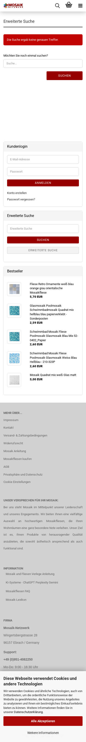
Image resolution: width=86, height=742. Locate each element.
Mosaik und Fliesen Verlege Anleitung (30, 574)
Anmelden (43, 183)
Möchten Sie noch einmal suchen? (25, 55)
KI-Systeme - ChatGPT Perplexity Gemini (32, 582)
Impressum (10, 420)
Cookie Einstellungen (17, 482)
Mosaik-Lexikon (16, 599)
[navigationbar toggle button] (80, 6)
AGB (6, 466)
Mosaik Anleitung (14, 451)
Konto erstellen (17, 193)
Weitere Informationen (43, 733)
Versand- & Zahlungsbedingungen (25, 435)
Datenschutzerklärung (28, 712)
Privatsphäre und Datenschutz (22, 474)
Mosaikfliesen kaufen (17, 459)
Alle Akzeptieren (43, 721)
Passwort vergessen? (21, 199)
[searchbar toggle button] (57, 6)
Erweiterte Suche (43, 250)
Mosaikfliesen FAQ (18, 591)
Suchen (64, 75)
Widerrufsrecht (13, 443)
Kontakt (8, 427)
